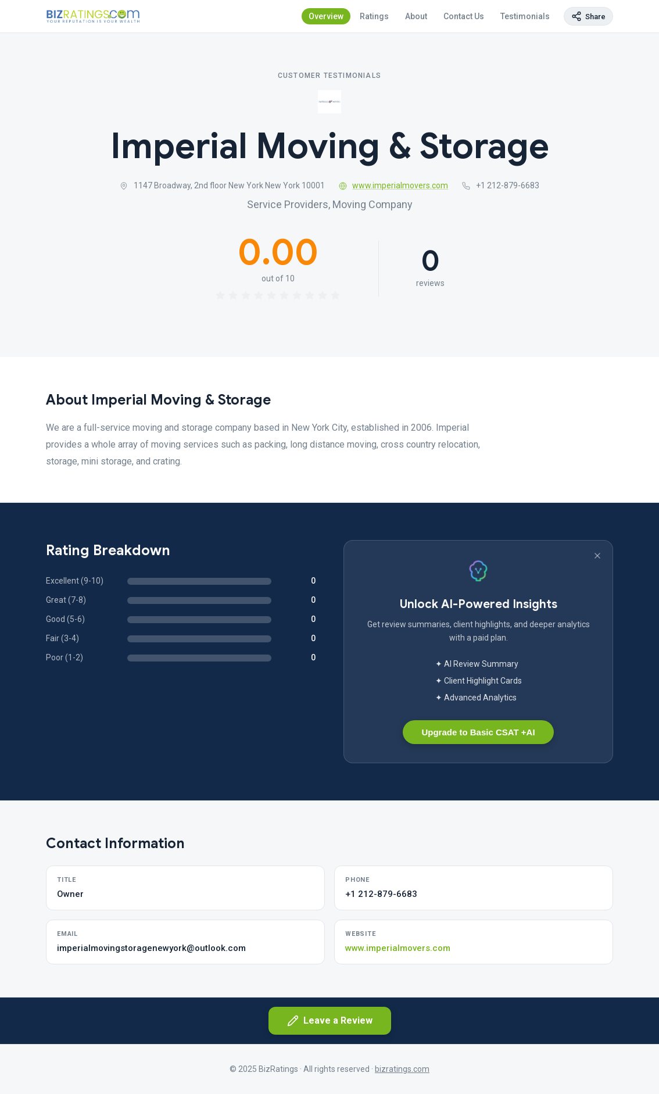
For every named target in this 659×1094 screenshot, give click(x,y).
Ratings (374, 16)
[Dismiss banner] (597, 556)
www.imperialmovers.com (394, 185)
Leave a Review (330, 1021)
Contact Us (463, 16)
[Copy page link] (588, 16)
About (416, 16)
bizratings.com (402, 1069)
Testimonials (525, 16)
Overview (326, 16)
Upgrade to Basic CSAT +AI (478, 732)
